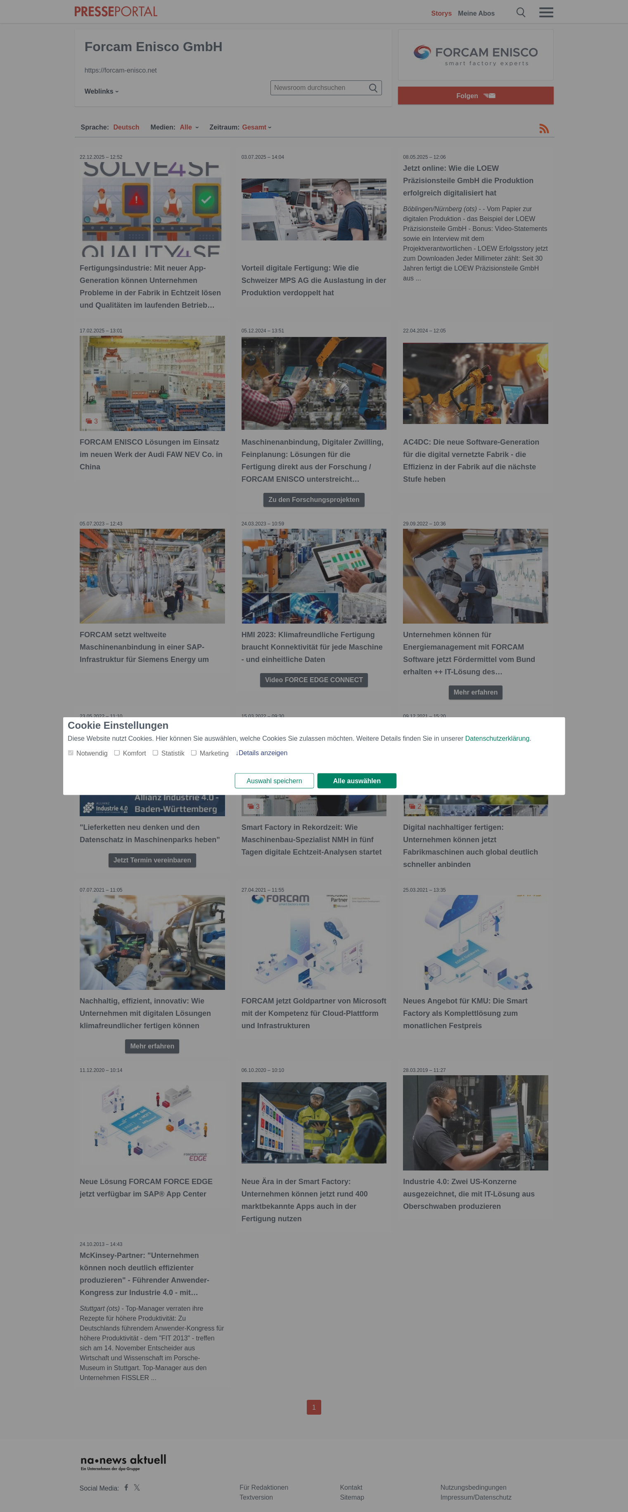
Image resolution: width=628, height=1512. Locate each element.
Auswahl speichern (274, 780)
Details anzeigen (263, 752)
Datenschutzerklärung (497, 737)
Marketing (214, 752)
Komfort (134, 752)
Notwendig (92, 752)
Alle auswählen (357, 780)
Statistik (173, 752)
